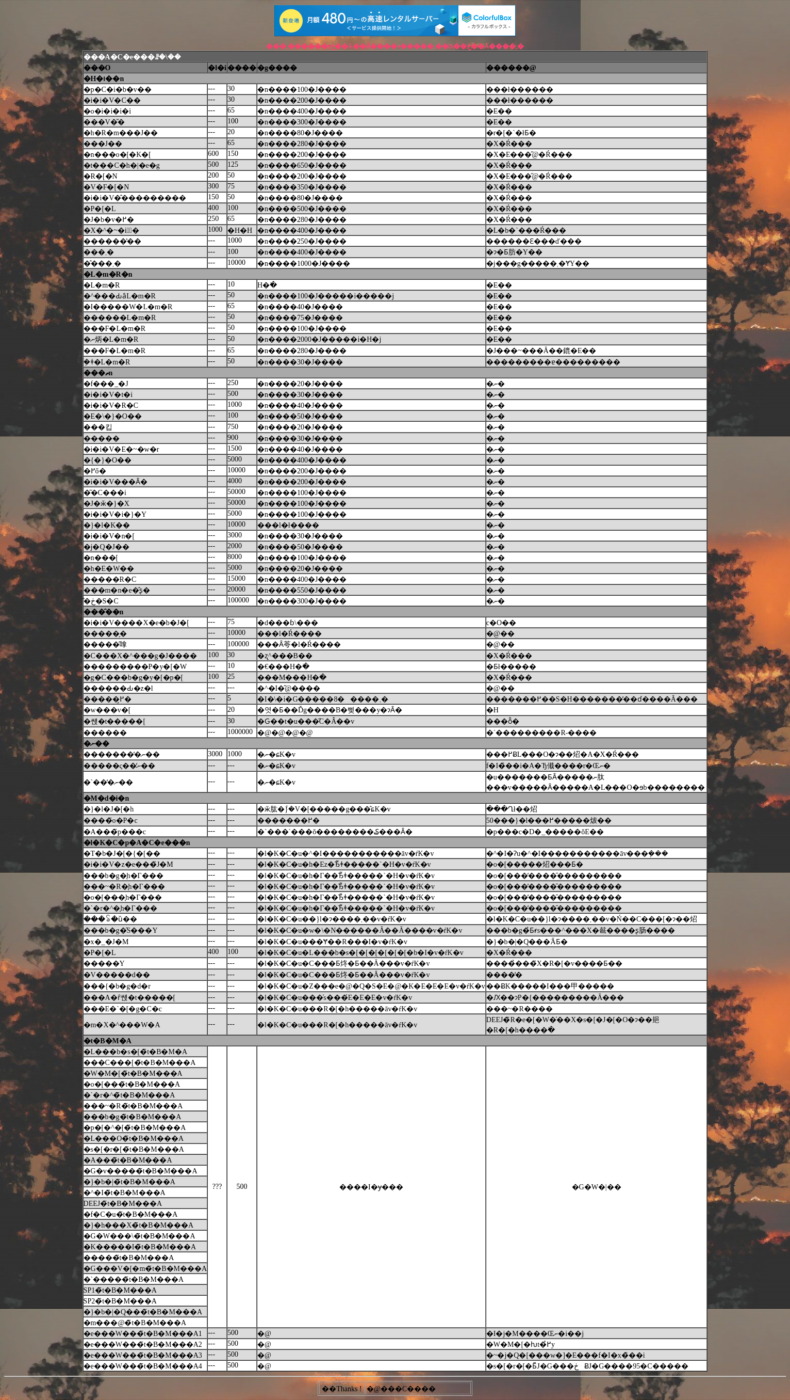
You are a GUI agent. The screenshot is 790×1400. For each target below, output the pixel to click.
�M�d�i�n (106, 798)
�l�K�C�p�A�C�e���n (137, 843)
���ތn (98, 373)
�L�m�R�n (108, 274)
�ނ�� (96, 743)
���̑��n (104, 612)
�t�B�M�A (107, 1041)
